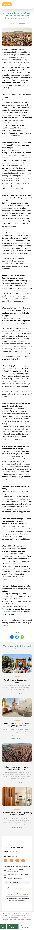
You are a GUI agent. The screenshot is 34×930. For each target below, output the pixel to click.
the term (9, 900)
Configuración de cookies (25, 926)
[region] (17, 921)
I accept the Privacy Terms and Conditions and (17, 899)
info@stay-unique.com (11, 611)
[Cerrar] (32, 915)
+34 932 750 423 (13, 882)
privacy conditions (19, 900)
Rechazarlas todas (12, 926)
